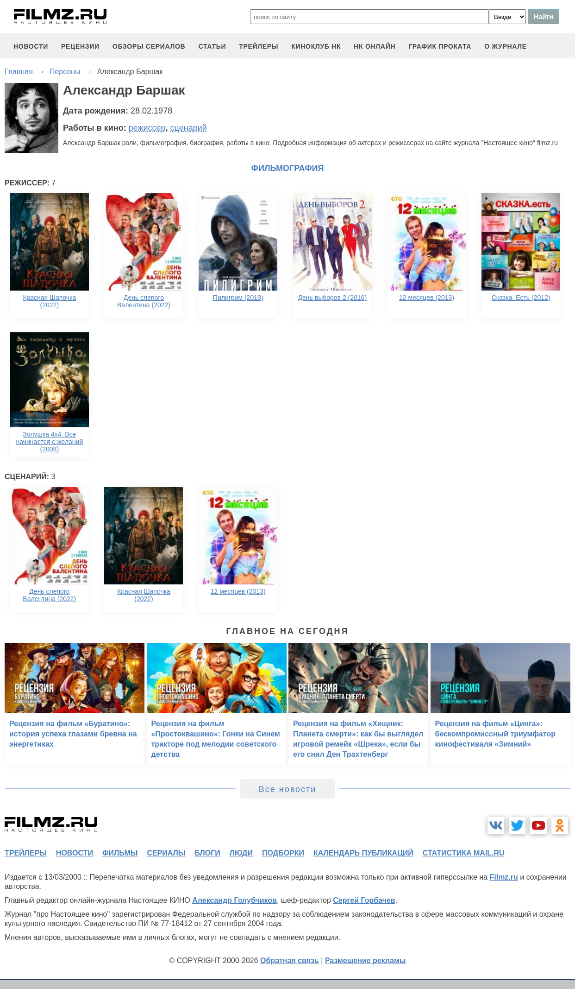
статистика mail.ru (464, 853)
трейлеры (258, 46)
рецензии (80, 46)
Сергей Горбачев (364, 900)
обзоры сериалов (149, 46)
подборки (283, 853)
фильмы (120, 853)
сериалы (166, 853)
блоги (207, 853)
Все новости (288, 789)
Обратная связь (289, 960)
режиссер (147, 128)
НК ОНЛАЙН (374, 46)
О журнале (505, 46)
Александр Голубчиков (234, 900)
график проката (439, 46)
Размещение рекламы (365, 960)
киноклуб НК (316, 46)
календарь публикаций (363, 853)
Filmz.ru (503, 877)
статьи (212, 46)
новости (30, 46)
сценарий (188, 128)
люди (241, 853)
